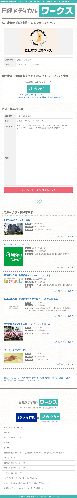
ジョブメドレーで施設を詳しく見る (38, 190)
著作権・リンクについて (13, 473)
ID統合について (9, 458)
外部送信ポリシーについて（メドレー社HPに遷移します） (25, 488)
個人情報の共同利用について (14, 463)
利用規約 (7, 433)
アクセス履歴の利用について (14, 468)
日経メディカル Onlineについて (15, 438)
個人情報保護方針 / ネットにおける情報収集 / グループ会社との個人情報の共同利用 (34, 453)
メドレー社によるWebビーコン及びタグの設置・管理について (26, 483)
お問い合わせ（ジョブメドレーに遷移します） (21, 478)
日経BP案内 (8, 448)
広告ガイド (8, 443)
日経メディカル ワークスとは (14, 428)
